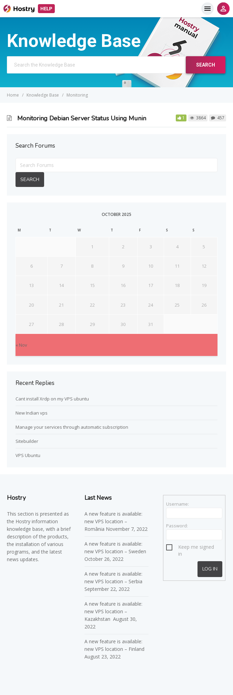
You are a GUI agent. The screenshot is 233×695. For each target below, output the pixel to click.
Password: (177, 526)
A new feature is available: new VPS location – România (113, 521)
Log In (209, 569)
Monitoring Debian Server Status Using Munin (81, 118)
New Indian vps (32, 413)
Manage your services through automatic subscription (72, 427)
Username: (177, 504)
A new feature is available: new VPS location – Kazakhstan (113, 611)
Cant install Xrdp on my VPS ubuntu (52, 399)
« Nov (21, 345)
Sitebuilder (27, 441)
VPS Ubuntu (28, 455)
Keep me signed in (196, 548)
